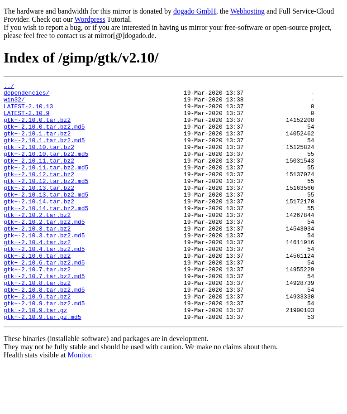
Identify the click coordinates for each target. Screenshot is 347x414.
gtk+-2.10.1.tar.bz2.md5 (44, 152)
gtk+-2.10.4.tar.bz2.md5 (44, 283)
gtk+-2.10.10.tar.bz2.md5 (46, 168)
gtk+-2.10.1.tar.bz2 (37, 144)
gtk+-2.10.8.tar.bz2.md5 (44, 331)
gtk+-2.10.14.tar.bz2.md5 (46, 234)
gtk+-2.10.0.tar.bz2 (37, 128)
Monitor (79, 402)
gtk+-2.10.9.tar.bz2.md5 (44, 348)
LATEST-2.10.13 (28, 111)
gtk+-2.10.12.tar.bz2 (39, 193)
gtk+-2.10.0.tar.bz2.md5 (44, 136)
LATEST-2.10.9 (26, 120)
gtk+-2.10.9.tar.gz (35, 356)
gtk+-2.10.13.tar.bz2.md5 (46, 217)
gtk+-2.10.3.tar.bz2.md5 (44, 266)
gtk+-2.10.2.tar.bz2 (37, 242)
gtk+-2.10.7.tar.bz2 (37, 307)
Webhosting (247, 11)
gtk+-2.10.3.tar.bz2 (37, 258)
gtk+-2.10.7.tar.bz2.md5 (44, 315)
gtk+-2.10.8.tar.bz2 (37, 323)
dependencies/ (26, 95)
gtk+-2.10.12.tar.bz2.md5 (46, 201)
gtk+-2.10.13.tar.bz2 (39, 209)
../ (9, 87)
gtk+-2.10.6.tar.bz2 (37, 291)
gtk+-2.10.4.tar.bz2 (37, 274)
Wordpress (90, 19)
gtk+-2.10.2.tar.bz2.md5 (44, 250)
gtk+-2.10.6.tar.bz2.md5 (44, 299)
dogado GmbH (194, 11)
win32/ (14, 103)
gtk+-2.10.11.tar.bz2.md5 (46, 185)
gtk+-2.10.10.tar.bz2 (39, 160)
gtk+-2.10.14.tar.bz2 (39, 225)
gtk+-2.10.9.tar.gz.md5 (42, 364)
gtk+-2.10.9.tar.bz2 (37, 340)
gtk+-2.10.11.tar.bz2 (39, 177)
